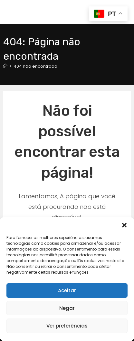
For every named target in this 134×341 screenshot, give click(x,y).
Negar (67, 308)
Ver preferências (67, 325)
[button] (124, 225)
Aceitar (67, 290)
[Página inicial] (5, 66)
